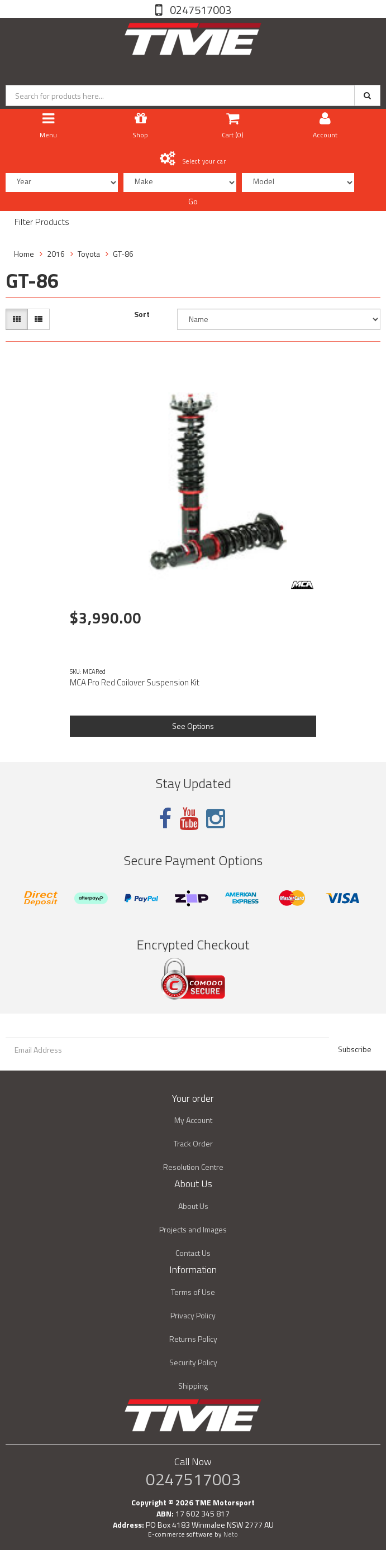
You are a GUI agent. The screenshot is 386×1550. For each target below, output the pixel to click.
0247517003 (199, 9)
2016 (56, 254)
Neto (230, 1534)
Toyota (89, 254)
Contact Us (193, 1253)
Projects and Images (193, 1229)
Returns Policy (193, 1339)
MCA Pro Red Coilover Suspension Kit (134, 682)
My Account (193, 1120)
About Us (193, 1206)
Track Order (193, 1143)
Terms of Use (193, 1292)
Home (24, 254)
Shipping (193, 1385)
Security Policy (193, 1362)
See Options (193, 726)
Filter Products (42, 222)
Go (193, 201)
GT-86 (123, 254)
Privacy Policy (193, 1315)
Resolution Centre (193, 1167)
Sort (142, 314)
